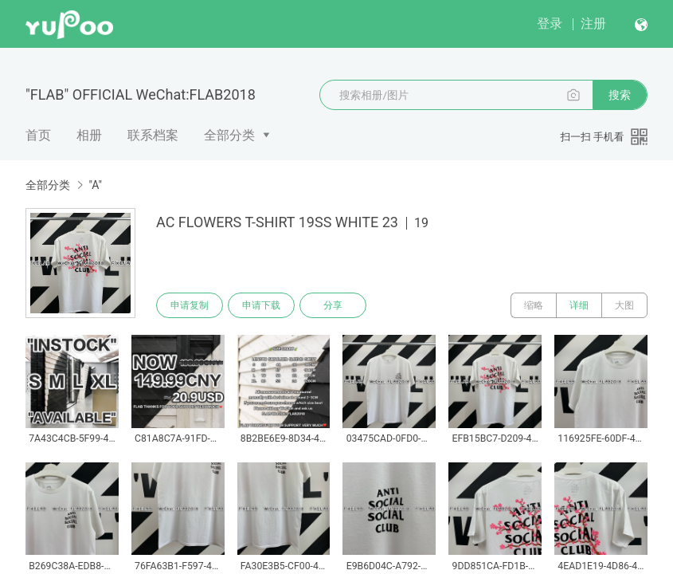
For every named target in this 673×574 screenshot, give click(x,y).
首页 (38, 135)
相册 (89, 135)
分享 (332, 305)
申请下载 (261, 305)
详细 (579, 305)
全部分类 (229, 135)
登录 (549, 23)
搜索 (619, 94)
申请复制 (189, 305)
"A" (94, 185)
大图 (624, 305)
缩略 (533, 305)
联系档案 (152, 135)
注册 (593, 23)
